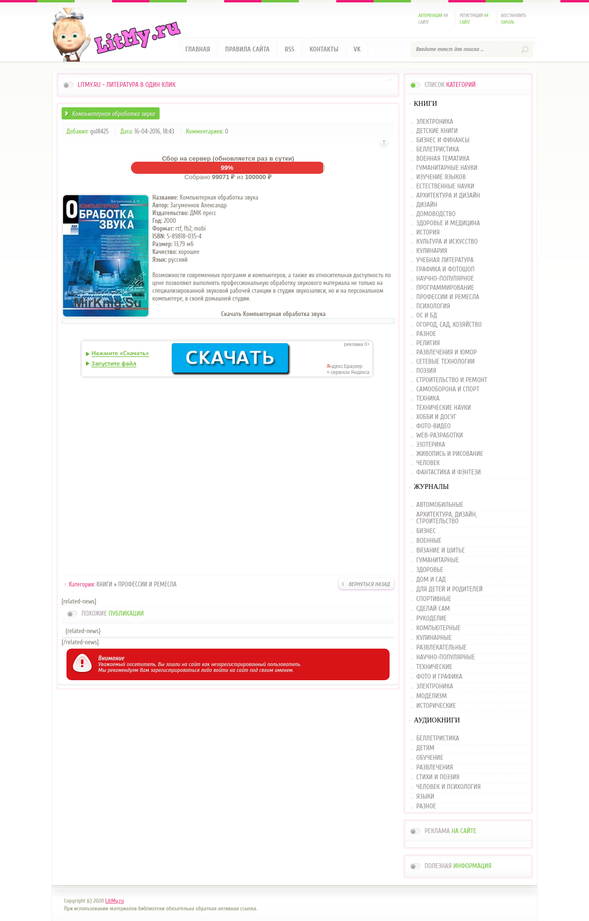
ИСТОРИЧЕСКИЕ (436, 706)
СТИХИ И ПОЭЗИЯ (437, 777)
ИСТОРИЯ (428, 232)
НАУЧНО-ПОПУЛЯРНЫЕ (445, 657)
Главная (197, 49)
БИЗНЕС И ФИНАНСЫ (443, 140)
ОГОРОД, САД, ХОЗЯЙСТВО (449, 325)
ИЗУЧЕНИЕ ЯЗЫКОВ (441, 177)
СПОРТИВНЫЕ (433, 599)
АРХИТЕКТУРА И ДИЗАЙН (448, 196)
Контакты (324, 49)
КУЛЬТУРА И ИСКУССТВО (447, 242)
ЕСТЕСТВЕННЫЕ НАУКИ (445, 186)
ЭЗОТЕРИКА (430, 445)
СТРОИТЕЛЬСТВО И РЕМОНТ (451, 380)
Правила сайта (247, 49)
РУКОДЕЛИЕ (431, 618)
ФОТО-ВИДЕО (433, 426)
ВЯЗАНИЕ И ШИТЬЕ (440, 550)
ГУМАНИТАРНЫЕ (437, 560)
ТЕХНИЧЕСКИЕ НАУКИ (443, 408)
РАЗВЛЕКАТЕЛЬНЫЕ (441, 648)
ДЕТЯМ (425, 748)
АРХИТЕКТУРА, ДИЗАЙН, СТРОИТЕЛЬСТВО (446, 518)
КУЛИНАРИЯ (431, 251)
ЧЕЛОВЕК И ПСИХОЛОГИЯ (448, 787)
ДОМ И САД (431, 580)
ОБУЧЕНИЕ (429, 758)
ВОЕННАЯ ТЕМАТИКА (443, 159)
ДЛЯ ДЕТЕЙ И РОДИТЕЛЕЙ (449, 589)
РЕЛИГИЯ (428, 343)
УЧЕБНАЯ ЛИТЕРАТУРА (445, 260)
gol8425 (99, 131)
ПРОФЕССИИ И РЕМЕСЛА (147, 584)
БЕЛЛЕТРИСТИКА (437, 149)
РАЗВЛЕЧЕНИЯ (434, 767)
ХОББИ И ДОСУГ (436, 417)
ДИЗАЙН (426, 205)
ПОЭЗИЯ (426, 371)
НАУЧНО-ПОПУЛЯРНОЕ (445, 279)
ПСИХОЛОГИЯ (433, 306)
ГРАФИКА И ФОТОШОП (445, 269)
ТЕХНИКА (428, 398)
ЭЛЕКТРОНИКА (434, 122)
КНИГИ (105, 584)
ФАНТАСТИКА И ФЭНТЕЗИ (448, 472)
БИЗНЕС (426, 531)
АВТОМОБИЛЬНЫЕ (439, 505)
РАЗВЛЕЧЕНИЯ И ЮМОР (446, 352)
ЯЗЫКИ (425, 797)
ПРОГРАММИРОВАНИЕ (445, 288)
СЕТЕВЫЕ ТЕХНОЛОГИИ (445, 362)
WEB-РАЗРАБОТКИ (439, 435)
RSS (289, 49)
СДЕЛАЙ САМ (433, 609)
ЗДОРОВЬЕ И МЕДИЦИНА (448, 223)
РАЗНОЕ (426, 334)
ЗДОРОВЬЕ (429, 570)
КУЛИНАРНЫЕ (434, 638)
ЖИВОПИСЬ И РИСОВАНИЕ (449, 454)
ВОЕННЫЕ (429, 541)
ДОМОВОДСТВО (436, 214)
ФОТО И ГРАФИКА (439, 677)
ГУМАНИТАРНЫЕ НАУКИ (446, 168)
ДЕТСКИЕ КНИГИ (437, 131)
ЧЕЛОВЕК (428, 463)
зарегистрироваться (174, 670)
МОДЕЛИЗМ (431, 696)
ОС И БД (426, 315)
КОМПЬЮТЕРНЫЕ (438, 628)
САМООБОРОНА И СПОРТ (447, 389)
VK (357, 49)
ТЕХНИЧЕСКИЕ (434, 667)
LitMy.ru (114, 900)
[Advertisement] (228, 478)
